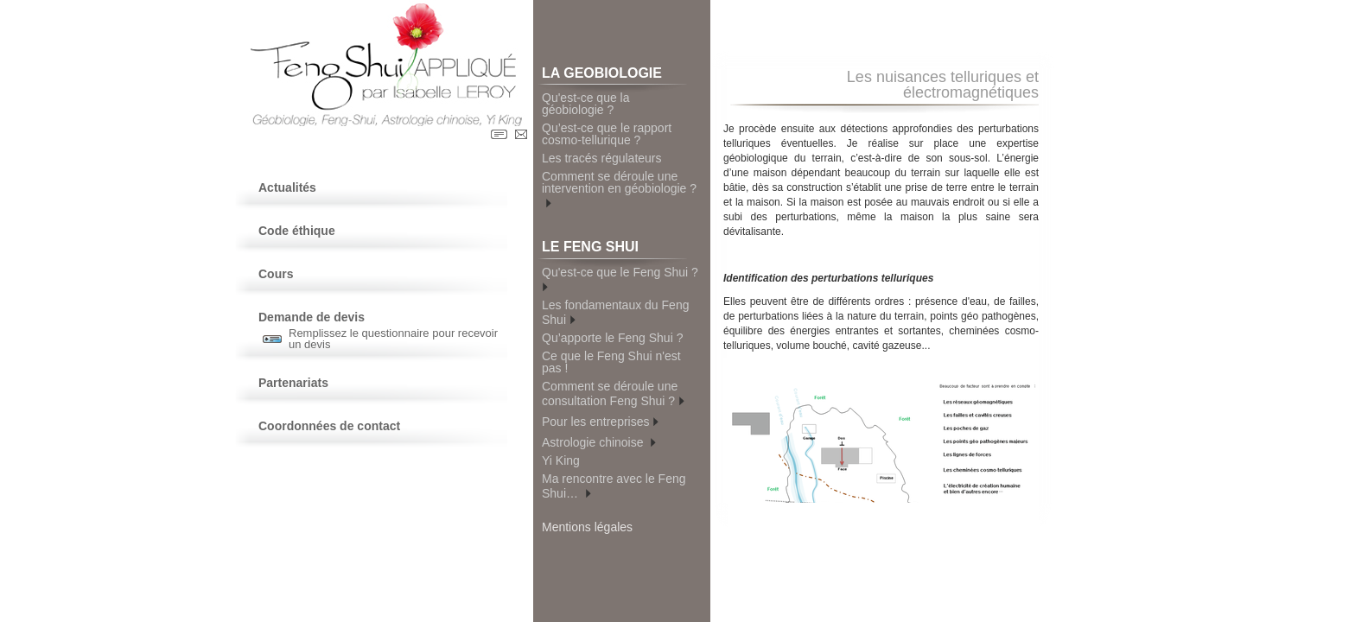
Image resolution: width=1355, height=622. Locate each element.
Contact (521, 134)
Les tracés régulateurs (602, 158)
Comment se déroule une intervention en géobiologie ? (619, 189)
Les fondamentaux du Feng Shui (615, 312)
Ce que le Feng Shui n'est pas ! (611, 362)
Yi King (561, 460)
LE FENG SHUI (614, 249)
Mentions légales (587, 527)
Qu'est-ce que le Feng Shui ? (622, 278)
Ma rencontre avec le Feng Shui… (614, 486)
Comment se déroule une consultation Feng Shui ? (613, 393)
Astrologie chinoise (599, 441)
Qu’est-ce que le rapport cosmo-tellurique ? (606, 134)
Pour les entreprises (600, 420)
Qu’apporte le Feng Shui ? (612, 338)
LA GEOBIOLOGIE (614, 76)
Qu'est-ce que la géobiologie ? (586, 104)
